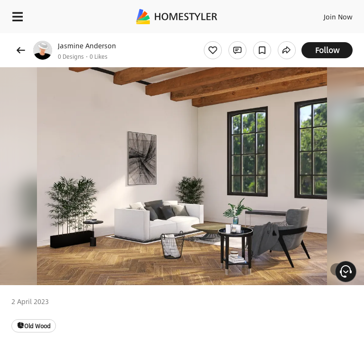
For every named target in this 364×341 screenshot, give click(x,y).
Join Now (338, 16)
